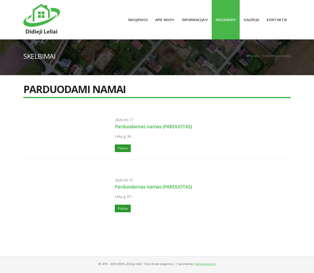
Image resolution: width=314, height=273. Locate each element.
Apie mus (164, 19)
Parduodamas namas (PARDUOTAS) (153, 126)
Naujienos (138, 19)
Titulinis (252, 56)
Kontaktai (277, 19)
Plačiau (123, 148)
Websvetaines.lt (205, 264)
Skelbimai (225, 19)
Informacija (195, 19)
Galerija (251, 19)
